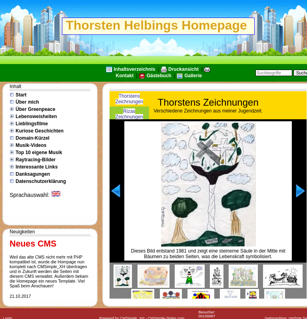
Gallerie (193, 75)
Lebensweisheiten (36, 116)
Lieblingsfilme (32, 123)
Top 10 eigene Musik (39, 152)
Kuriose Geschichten (40, 131)
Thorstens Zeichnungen (129, 98)
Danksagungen (33, 174)
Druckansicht (183, 69)
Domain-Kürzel (33, 138)
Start (21, 95)
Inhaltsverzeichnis (134, 69)
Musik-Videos (31, 145)
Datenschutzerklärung (41, 181)
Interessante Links (37, 167)
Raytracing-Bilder (36, 160)
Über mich (27, 102)
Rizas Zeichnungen (129, 114)
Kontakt (125, 75)
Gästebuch (159, 75)
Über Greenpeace (35, 109)
